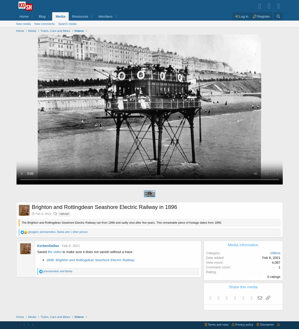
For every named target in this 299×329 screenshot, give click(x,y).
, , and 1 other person (58, 232)
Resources (80, 16)
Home (24, 16)
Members (105, 16)
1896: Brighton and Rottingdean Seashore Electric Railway (90, 260)
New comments (45, 24)
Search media (67, 24)
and (57, 271)
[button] (32, 16)
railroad (64, 213)
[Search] (278, 16)
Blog (42, 16)
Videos (275, 253)
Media (60, 16)
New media (23, 24)
